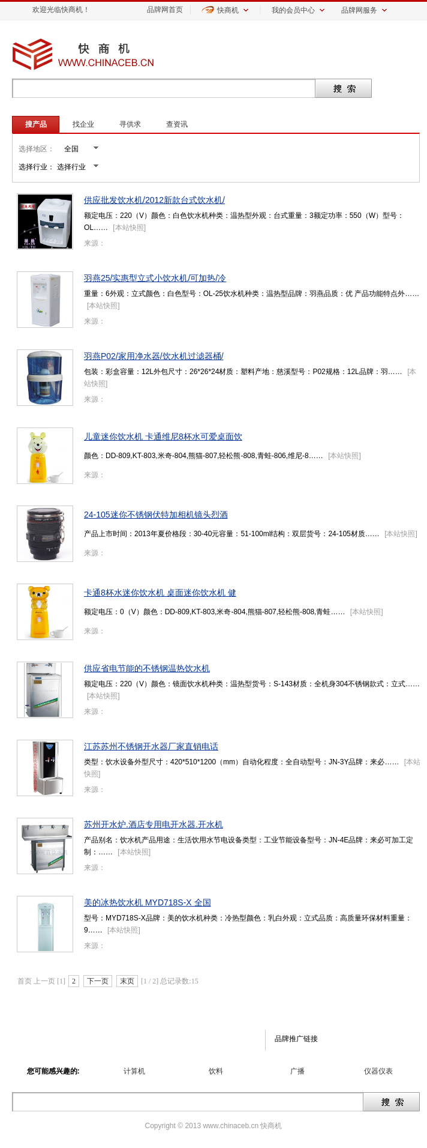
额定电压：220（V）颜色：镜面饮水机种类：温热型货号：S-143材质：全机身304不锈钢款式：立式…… (252, 684)
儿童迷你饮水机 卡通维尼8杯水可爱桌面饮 (163, 436)
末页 (127, 981)
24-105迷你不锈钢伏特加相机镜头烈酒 (156, 514)
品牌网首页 (165, 9)
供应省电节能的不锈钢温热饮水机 (147, 668)
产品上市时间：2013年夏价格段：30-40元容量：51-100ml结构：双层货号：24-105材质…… (232, 534)
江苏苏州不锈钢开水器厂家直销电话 (151, 746)
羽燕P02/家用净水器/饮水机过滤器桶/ (154, 356)
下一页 (98, 981)
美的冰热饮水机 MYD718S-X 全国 (147, 902)
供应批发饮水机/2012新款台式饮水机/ (154, 200)
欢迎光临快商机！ (61, 9)
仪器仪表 (378, 1071)
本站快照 (129, 227)
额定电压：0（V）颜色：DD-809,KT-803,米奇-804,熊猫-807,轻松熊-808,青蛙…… (214, 612)
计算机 (134, 1071)
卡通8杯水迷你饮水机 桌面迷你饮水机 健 (160, 592)
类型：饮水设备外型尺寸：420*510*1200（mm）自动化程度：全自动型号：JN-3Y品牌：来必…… (241, 762)
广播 (297, 1071)
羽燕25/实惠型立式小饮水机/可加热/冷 (155, 278)
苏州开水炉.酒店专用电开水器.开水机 (153, 824)
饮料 (216, 1071)
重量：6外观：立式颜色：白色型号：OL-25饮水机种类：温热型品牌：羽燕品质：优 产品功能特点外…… (251, 293)
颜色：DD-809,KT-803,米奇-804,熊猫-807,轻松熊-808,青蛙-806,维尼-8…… (203, 456)
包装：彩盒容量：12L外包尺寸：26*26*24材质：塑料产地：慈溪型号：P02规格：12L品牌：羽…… (243, 371)
